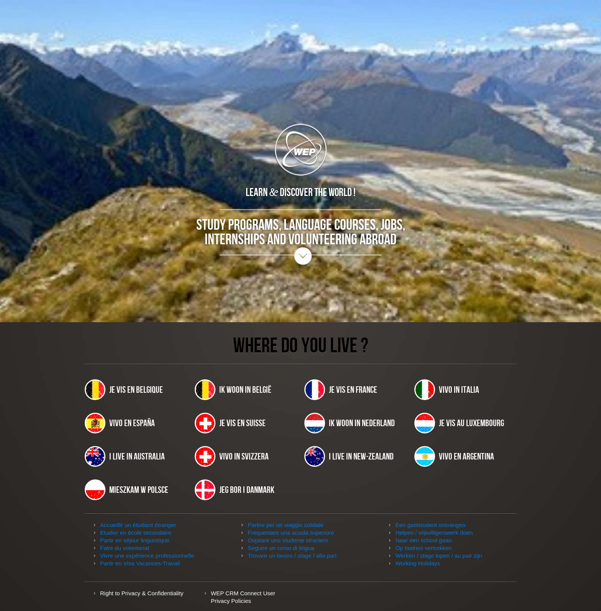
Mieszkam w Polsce (126, 489)
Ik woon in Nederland (349, 423)
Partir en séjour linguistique (134, 540)
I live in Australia (125, 456)
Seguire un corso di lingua (281, 548)
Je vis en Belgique (124, 389)
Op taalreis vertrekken (424, 548)
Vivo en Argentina (454, 456)
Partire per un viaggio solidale (285, 525)
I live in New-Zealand (349, 456)
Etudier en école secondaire (135, 532)
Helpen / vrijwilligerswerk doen (434, 532)
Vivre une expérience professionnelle (147, 555)
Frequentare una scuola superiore (291, 532)
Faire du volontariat (124, 548)
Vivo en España (120, 423)
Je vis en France (340, 389)
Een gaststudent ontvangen (431, 525)
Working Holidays (418, 563)
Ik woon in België (233, 389)
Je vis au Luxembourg (459, 423)
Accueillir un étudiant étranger (138, 525)
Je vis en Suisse (230, 423)
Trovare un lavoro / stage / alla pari (292, 555)
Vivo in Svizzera (232, 456)
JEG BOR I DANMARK (234, 489)
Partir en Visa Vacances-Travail (140, 563)
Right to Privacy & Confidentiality (142, 593)
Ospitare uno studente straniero (288, 540)
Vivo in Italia (446, 389)
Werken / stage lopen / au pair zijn (439, 555)
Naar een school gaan (424, 540)
